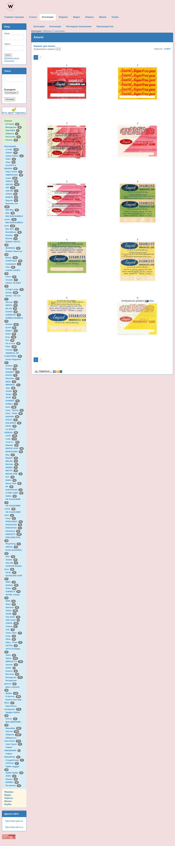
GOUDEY (13, 372)
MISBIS (12, 467)
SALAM (12, 563)
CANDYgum (14, 261)
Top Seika (13, 617)
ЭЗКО (11, 776)
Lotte (11, 439)
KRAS (11, 426)
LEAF (11, 435)
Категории (38, 26)
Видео (7, 795)
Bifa (10, 213)
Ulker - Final (14, 642)
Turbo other (14, 633)
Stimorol (12, 607)
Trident (12, 626)
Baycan (12, 200)
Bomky (12, 238)
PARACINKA (14, 521)
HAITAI (12, 375)
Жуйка (12, 693)
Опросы (8, 798)
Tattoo (12, 610)
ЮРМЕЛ (12, 782)
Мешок (8, 801)
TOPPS (12, 623)
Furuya (12, 350)
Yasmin (12, 664)
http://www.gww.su (14, 821)
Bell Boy (12, 210)
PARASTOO (14, 525)
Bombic (12, 235)
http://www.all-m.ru (14, 827)
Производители (104, 26)
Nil (9, 486)
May (10, 455)
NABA (11, 480)
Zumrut (12, 671)
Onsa (11, 518)
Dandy (12, 292)
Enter (11, 334)
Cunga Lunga (15, 289)
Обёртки (12, 133)
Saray (11, 572)
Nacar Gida (14, 483)
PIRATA (12, 547)
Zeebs (11, 668)
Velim (11, 655)
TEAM (11, 614)
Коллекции (10, 146)
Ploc (10, 556)
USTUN (12, 645)
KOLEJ (12, 420)
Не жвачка (13, 785)
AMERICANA (14, 175)
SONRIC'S (13, 591)
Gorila (11, 369)
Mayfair (12, 458)
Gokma (12, 366)
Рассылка (13, 136)
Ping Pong (13, 544)
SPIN (11, 601)
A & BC (12, 149)
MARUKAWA (14, 451)
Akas (11, 162)
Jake (10, 388)
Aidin (11, 159)
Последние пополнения (78, 26)
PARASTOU (14, 528)
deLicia (12, 302)
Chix (10, 267)
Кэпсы (11, 718)
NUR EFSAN (14, 490)
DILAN (11, 308)
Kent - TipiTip (15, 410)
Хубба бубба (15, 773)
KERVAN (12, 416)
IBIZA (11, 381)
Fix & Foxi (13, 343)
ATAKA (12, 194)
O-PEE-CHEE (14, 493)
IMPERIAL (13, 385)
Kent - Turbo (14, 413)
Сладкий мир (15, 760)
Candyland (13, 264)
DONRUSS (13, 315)
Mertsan (12, 464)
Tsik (10, 629)
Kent (11, 407)
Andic (12, 178)
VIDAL (12, 658)
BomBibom (14, 232)
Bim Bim (12, 229)
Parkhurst (13, 531)
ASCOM (12, 191)
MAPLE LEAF (15, 448)
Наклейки (12, 130)
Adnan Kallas (15, 156)
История (12, 124)
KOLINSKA (13, 423)
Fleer (11, 346)
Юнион (12, 779)
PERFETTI (14, 534)
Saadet (12, 559)
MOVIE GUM (14, 474)
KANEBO (13, 400)
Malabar (12, 445)
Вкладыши (14, 127)
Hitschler (13, 378)
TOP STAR (13, 620)
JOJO (11, 397)
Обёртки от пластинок (54, 31)
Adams (12, 152)
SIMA (11, 582)
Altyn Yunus (14, 171)
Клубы (7, 804)
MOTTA (12, 470)
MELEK (12, 461)
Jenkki (11, 391)
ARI (10, 187)
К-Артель (13, 696)
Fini (10, 340)
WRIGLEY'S (14, 661)
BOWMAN (13, 248)
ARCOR (12, 184)
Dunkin (12, 324)
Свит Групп (14, 744)
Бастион (12, 674)
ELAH (11, 327)
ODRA (11, 496)
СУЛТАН (12, 763)
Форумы (8, 792)
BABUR (12, 197)
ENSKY (12, 331)
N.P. (10, 477)
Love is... (13, 442)
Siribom (12, 585)
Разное (12, 140)
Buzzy (12, 257)
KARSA (12, 404)
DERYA (12, 305)
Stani (11, 604)
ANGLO (12, 181)
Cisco (11, 276)
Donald (12, 311)
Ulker (11, 639)
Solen (11, 588)
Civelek (12, 280)
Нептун (12, 731)
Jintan (11, 394)
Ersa (11, 337)
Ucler (11, 636)
